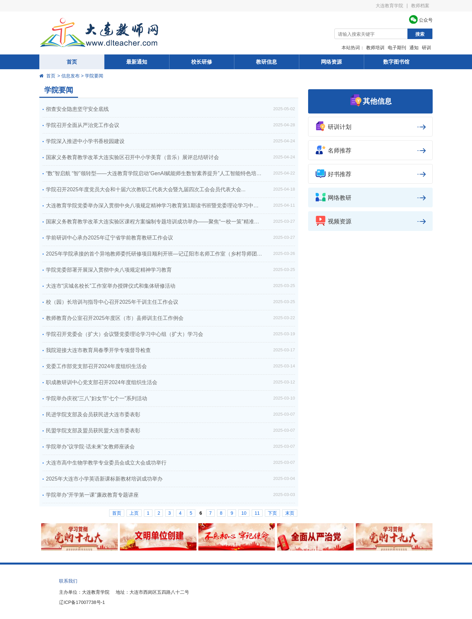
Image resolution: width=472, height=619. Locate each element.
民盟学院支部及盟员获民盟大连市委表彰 (93, 430)
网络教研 (370, 197)
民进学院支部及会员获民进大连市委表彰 (93, 414)
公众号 (421, 20)
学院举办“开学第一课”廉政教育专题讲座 (92, 495)
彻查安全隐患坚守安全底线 (77, 109)
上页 (134, 513)
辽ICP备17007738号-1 (82, 602)
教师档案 (420, 5)
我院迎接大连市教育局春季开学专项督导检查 (98, 350)
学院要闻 (58, 90)
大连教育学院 (389, 5)
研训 (426, 47)
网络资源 (331, 62)
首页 (72, 62)
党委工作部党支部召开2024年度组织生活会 (96, 366)
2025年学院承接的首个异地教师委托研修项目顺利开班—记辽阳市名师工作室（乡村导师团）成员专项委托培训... (170, 254)
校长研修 (201, 62)
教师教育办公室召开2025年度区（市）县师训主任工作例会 (115, 318)
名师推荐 (370, 150)
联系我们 (68, 581)
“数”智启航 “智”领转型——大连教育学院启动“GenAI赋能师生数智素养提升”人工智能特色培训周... (158, 173)
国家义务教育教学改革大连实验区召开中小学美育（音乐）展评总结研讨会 (132, 157)
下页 (272, 513)
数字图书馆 (396, 62)
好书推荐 (370, 174)
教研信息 (266, 62)
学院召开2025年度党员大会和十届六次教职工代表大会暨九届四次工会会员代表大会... (146, 189)
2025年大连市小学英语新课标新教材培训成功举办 (104, 479)
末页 (289, 513)
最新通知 (136, 62)
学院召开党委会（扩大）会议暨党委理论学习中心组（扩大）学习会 (124, 334)
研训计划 (370, 126)
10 (243, 513)
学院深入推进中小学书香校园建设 (85, 141)
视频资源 (370, 221)
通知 (414, 47)
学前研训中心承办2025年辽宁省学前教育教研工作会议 (109, 237)
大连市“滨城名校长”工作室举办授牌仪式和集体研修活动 (110, 286)
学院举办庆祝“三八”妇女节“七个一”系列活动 (96, 398)
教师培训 (375, 47)
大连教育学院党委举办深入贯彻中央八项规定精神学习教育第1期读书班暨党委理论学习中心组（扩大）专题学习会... (170, 205)
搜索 (419, 34)
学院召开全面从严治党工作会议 (82, 125)
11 (257, 513)
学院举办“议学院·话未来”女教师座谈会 (90, 446)
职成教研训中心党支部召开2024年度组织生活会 (101, 382)
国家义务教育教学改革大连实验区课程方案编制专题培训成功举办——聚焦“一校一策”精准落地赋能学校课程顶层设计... (170, 221)
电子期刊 (397, 47)
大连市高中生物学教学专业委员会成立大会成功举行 (106, 462)
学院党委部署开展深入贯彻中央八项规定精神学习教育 (109, 270)
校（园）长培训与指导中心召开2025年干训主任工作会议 (112, 302)
